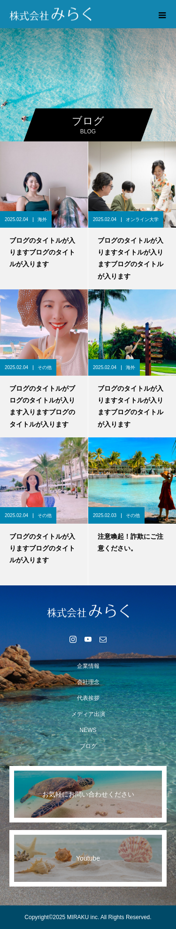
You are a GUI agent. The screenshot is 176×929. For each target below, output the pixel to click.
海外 (42, 219)
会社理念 (88, 682)
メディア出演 (88, 714)
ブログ (88, 746)
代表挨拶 (88, 698)
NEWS (88, 730)
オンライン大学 (142, 219)
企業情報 (88, 666)
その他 (45, 367)
